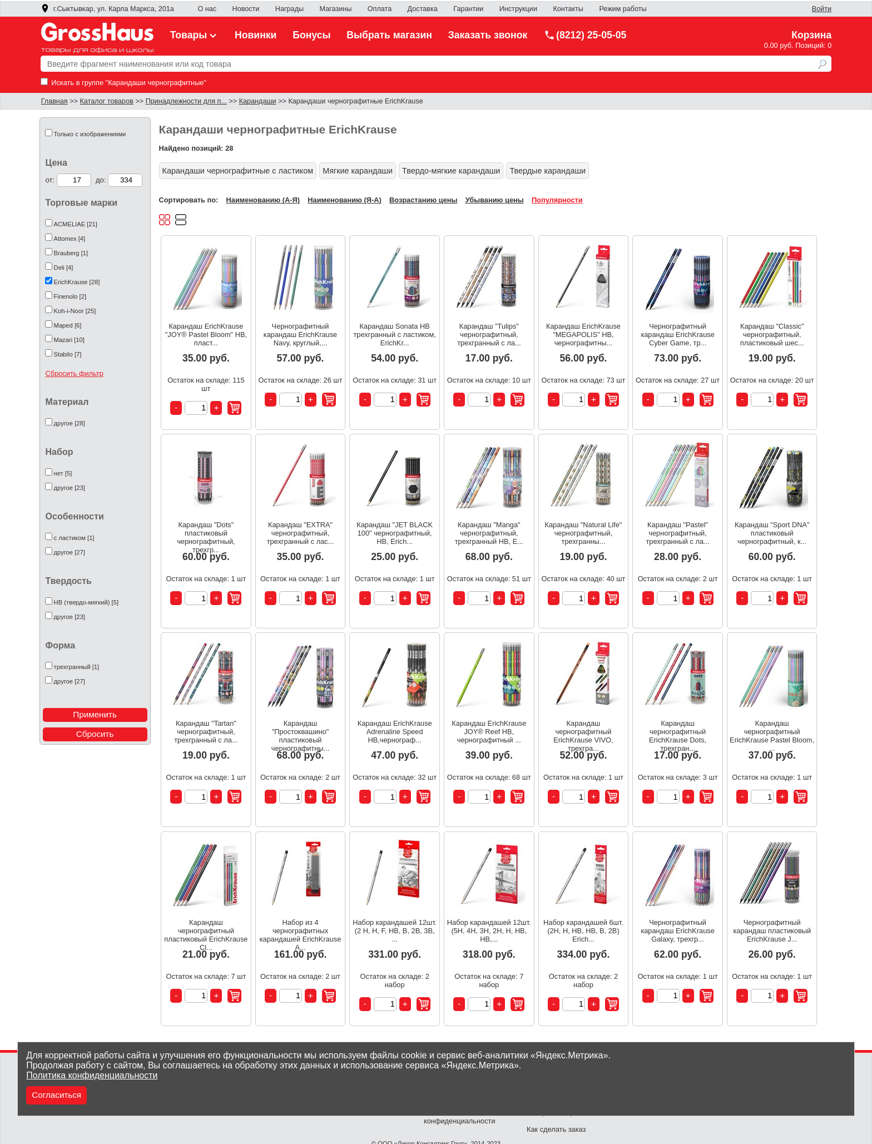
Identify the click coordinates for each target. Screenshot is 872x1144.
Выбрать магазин (389, 35)
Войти (821, 9)
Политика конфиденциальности (91, 1075)
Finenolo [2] (70, 296)
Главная (54, 101)
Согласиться (56, 1095)
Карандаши (257, 101)
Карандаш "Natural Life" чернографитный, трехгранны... (583, 533)
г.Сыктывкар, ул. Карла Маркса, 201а (107, 9)
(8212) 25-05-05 (585, 35)
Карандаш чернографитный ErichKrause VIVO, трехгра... (583, 731)
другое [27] (69, 552)
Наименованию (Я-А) (344, 200)
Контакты (568, 9)
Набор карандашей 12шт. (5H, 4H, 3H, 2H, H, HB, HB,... (489, 930)
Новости (246, 9)
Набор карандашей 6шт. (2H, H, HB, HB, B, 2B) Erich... (583, 930)
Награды (289, 9)
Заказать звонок (488, 35)
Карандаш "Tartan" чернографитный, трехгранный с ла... (205, 731)
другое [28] (69, 423)
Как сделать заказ (556, 1129)
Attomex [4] (70, 238)
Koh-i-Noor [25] (75, 311)
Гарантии (468, 9)
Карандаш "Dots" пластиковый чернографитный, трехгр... (206, 533)
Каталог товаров (106, 101)
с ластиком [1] (74, 537)
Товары (194, 35)
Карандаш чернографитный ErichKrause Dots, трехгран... (677, 731)
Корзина (811, 35)
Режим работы (622, 9)
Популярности (557, 200)
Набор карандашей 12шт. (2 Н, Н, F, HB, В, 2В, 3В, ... (395, 930)
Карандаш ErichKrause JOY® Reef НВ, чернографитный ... (489, 731)
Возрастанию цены (423, 200)
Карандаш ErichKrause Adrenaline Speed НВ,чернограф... (395, 731)
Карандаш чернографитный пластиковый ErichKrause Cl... (205, 930)
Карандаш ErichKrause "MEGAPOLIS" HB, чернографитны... (583, 334)
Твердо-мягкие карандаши (451, 170)
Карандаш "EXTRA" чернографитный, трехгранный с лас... (300, 533)
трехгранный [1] (77, 666)
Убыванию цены (494, 200)
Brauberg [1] (71, 253)
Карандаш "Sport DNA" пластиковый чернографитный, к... (772, 533)
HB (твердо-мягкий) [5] (86, 602)
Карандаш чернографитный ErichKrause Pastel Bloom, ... (772, 731)
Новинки (255, 35)
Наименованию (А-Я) (263, 200)
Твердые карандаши (547, 170)
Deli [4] (63, 267)
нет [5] (63, 473)
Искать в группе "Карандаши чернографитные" (123, 82)
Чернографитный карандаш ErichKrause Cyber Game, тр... (677, 334)
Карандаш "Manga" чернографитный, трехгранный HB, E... (489, 533)
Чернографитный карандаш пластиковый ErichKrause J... (772, 930)
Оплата (380, 9)
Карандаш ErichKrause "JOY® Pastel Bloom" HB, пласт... (206, 334)
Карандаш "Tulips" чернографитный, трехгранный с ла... (489, 334)
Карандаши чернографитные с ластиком (238, 170)
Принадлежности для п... (186, 101)
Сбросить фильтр (74, 373)
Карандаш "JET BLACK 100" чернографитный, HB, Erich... (394, 533)
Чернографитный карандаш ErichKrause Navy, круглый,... (300, 334)
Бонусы (311, 35)
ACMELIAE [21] (75, 224)
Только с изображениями (90, 134)
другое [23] (69, 487)
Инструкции (518, 9)
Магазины (336, 9)
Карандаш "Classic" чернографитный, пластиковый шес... (772, 334)
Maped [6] (68, 325)
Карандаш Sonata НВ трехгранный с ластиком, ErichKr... (395, 334)
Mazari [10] (69, 339)
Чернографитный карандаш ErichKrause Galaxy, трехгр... (677, 930)
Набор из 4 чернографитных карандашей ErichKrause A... (300, 930)
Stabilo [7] (68, 354)
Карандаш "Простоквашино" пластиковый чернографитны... (300, 731)
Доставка (423, 9)
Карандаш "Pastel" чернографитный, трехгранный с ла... (677, 533)
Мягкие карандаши (358, 170)
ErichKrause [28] (77, 282)
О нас (206, 9)
